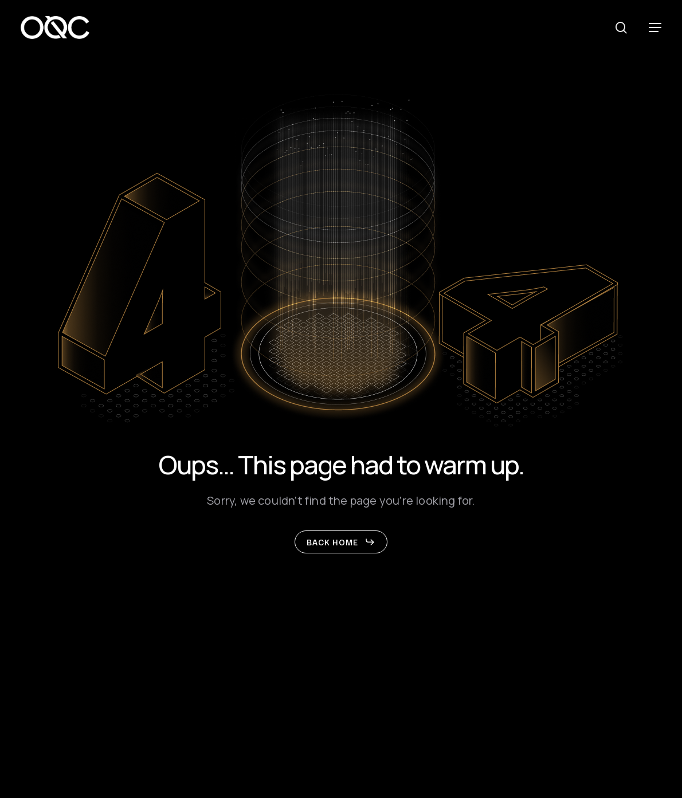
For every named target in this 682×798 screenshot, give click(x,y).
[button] (655, 27)
